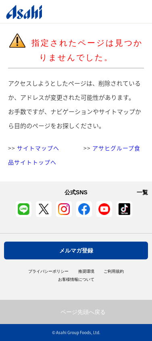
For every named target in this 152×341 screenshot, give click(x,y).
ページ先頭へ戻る (83, 312)
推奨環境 (86, 271)
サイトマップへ (38, 148)
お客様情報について (76, 280)
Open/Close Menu (123, 11)
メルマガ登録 (76, 250)
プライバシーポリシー (48, 271)
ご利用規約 (114, 271)
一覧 (142, 192)
